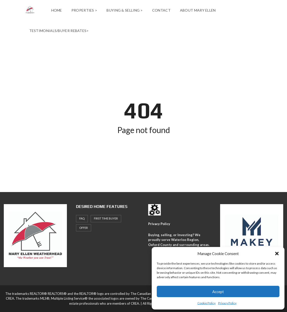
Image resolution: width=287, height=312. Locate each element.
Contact (161, 10)
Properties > (84, 10)
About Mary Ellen (198, 10)
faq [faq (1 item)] (82, 218)
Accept (218, 291)
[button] (276, 253)
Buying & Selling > (125, 10)
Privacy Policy (227, 303)
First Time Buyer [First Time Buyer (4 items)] (106, 218)
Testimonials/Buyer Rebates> (59, 30)
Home (56, 10)
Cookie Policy (206, 303)
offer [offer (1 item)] (83, 227)
